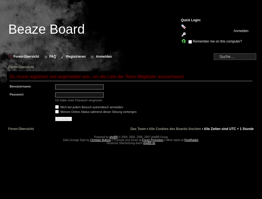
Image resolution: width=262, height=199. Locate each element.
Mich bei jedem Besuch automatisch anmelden (89, 107)
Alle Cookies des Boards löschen (175, 129)
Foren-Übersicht (21, 67)
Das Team (138, 129)
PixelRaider (191, 140)
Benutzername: (20, 86)
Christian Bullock (100, 140)
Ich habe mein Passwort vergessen (78, 100)
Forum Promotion (152, 140)
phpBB (113, 137)
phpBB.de (149, 143)
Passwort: (17, 94)
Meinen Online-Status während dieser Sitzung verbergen (96, 111)
